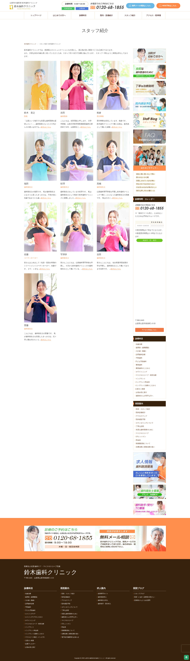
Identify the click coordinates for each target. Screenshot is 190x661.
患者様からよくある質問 (141, 600)
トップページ (35, 15)
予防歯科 (138, 358)
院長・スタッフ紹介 (142, 409)
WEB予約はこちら (169, 6)
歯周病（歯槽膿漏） (142, 348)
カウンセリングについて (144, 423)
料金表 (138, 440)
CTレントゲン (140, 436)
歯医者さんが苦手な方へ (144, 396)
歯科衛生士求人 (102, 600)
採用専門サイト (102, 593)
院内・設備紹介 (106, 15)
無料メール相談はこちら (141, 6)
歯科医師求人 (102, 597)
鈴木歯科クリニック (30, 44)
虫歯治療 (138, 344)
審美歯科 (138, 365)
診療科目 (83, 15)
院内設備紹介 (140, 412)
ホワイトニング (141, 372)
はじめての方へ (59, 15)
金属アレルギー (29, 644)
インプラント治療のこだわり (145, 385)
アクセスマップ (141, 416)
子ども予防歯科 (141, 361)
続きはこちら (46, 127)
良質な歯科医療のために (144, 430)
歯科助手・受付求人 (104, 604)
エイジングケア (29, 614)
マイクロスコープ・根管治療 (145, 375)
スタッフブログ (138, 593)
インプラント (140, 379)
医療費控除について (142, 443)
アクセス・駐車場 (153, 15)
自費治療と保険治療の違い (145, 447)
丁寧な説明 (139, 426)
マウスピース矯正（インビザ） (35, 637)
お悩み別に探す (141, 392)
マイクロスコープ (142, 433)
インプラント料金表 (142, 382)
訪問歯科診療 (140, 354)
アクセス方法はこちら (149, 330)
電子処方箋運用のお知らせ (69, 637)
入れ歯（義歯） (141, 351)
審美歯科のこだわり (142, 368)
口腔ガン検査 (140, 389)
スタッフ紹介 (129, 15)
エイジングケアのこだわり (33, 617)
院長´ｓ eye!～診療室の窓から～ (144, 597)
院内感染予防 (140, 419)
